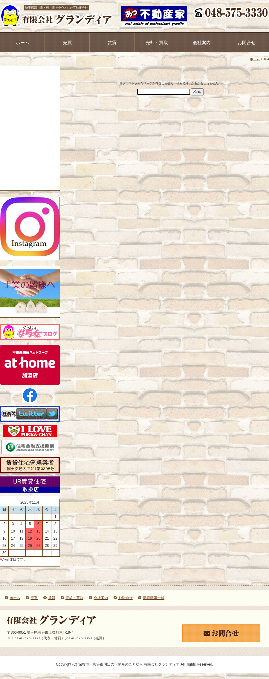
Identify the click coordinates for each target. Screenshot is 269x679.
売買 (67, 42)
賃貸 (112, 42)
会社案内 (202, 42)
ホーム (22, 42)
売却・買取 (157, 42)
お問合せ (247, 42)
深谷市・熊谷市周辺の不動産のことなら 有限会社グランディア (129, 664)
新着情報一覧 (153, 598)
